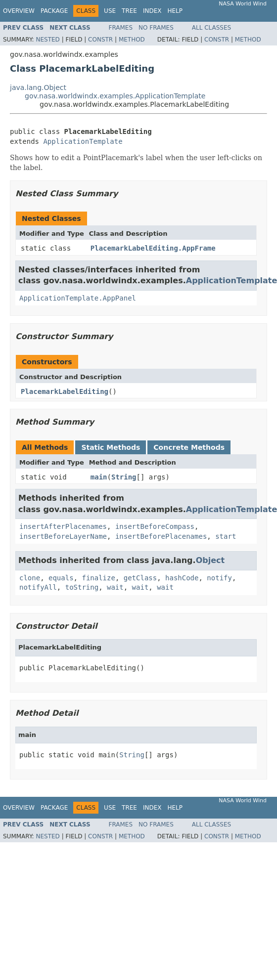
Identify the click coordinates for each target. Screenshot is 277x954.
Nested (47, 39)
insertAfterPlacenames (63, 526)
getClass (140, 578)
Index (152, 10)
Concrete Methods (189, 447)
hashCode (181, 578)
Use (110, 10)
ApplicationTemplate (82, 141)
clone (29, 578)
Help (175, 10)
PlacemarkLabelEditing (64, 391)
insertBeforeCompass (154, 526)
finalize (98, 578)
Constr (100, 39)
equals (61, 578)
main (99, 477)
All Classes (211, 27)
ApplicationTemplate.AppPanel (77, 298)
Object (210, 560)
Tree (129, 10)
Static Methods (110, 447)
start (225, 536)
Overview (19, 10)
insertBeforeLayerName (63, 536)
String (124, 477)
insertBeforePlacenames (161, 536)
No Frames (156, 27)
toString (81, 587)
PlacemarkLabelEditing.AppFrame (153, 248)
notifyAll (38, 587)
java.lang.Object (38, 87)
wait (115, 587)
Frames (121, 27)
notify (219, 578)
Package (54, 10)
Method (132, 39)
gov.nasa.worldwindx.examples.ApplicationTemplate (115, 96)
